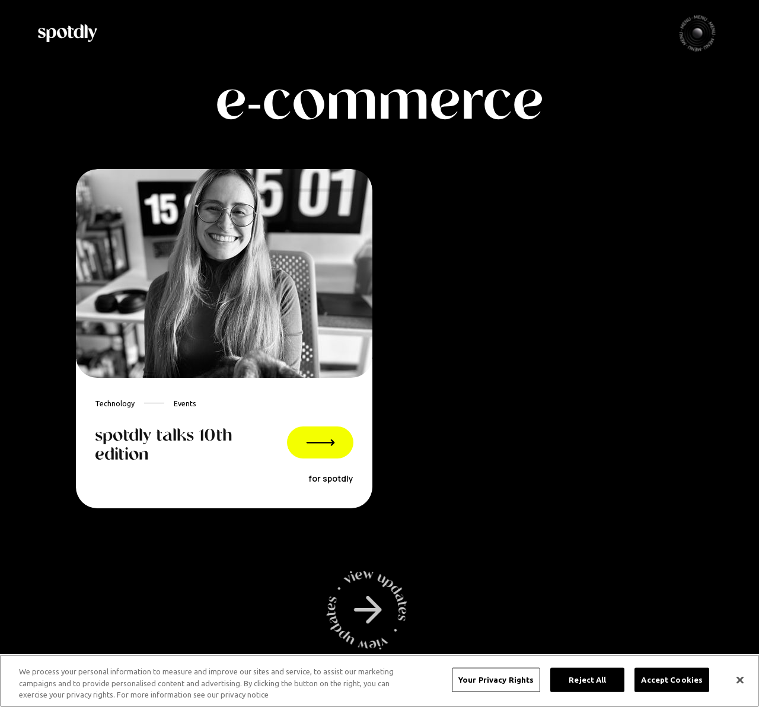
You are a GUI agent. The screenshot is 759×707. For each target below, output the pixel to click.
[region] (379, 680)
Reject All (587, 679)
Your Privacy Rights (496, 679)
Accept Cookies (672, 679)
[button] (697, 33)
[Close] (740, 680)
